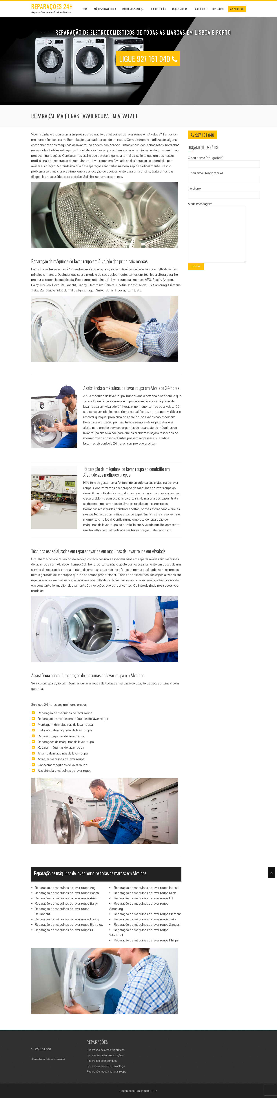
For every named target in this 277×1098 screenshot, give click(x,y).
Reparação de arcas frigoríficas (106, 1050)
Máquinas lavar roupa (105, 9)
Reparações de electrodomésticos (51, 12)
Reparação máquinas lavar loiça (106, 1066)
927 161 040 (237, 9)
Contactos (218, 9)
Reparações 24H (52, 6)
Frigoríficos (200, 9)
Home (85, 9)
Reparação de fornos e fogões (105, 1055)
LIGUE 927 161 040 (148, 58)
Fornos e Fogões (158, 9)
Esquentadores (179, 9)
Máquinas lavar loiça (132, 9)
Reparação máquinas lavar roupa (106, 1071)
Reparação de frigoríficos (102, 1061)
